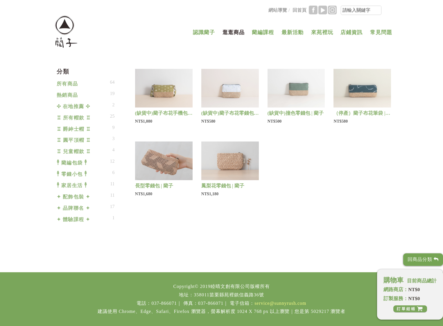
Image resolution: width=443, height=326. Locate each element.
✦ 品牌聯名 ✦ (73, 208)
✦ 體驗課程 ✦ (73, 219)
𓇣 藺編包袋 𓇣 (72, 163)
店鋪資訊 (351, 34)
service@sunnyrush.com (280, 303)
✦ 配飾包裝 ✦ (73, 197)
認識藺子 (204, 34)
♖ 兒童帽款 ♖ (74, 151)
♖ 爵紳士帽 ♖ (74, 129)
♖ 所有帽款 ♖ (74, 118)
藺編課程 (263, 34)
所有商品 (67, 84)
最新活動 (292, 34)
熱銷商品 (67, 95)
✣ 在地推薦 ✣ (73, 106)
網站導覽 (277, 11)
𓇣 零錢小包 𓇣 (72, 174)
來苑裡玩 (322, 34)
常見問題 (381, 34)
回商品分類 (423, 259)
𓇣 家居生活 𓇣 (72, 185)
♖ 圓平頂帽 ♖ (74, 140)
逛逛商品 (234, 34)
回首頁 (299, 11)
